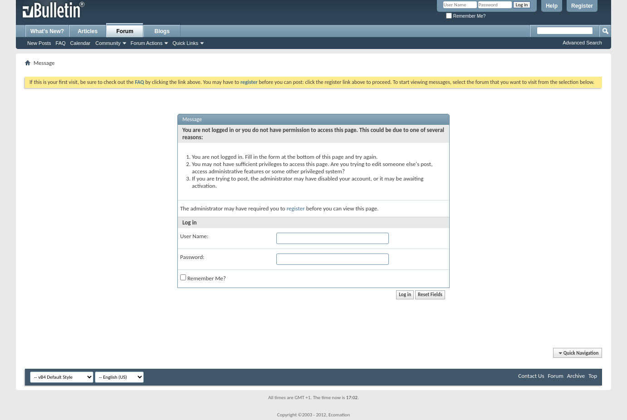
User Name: (194, 236)
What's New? (47, 31)
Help (552, 6)
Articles (88, 31)
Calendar (80, 43)
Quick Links (185, 43)
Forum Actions (146, 43)
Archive (576, 375)
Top (592, 375)
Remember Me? (465, 16)
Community (108, 43)
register (296, 208)
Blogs (162, 31)
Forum (125, 31)
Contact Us (531, 375)
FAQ (61, 43)
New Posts (39, 43)
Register (582, 6)
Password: (192, 257)
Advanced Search (582, 42)
